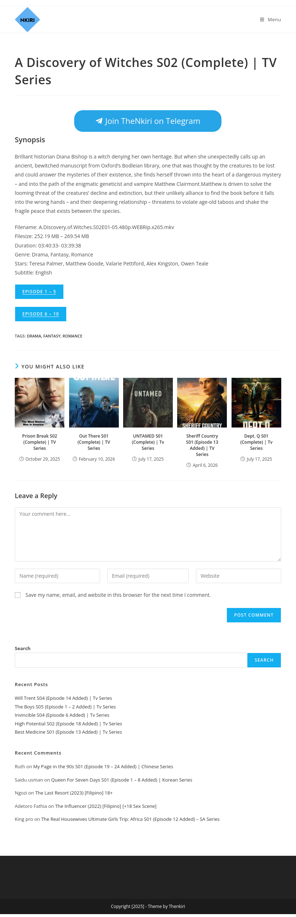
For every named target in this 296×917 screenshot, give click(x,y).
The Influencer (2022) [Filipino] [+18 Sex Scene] (106, 806)
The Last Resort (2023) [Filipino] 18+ (74, 792)
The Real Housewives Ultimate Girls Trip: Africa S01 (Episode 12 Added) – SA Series (130, 819)
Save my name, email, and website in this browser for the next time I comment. (118, 594)
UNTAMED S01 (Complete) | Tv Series (148, 442)
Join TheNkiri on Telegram (148, 120)
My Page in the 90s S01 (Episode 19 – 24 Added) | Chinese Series (103, 766)
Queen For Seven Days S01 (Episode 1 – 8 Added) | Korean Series (121, 780)
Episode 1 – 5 (39, 291)
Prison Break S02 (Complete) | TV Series (39, 442)
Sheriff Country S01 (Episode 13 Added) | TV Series (202, 445)
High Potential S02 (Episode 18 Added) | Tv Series (68, 723)
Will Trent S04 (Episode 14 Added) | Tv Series (63, 698)
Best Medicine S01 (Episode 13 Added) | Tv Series (68, 732)
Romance (72, 336)
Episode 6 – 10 (40, 314)
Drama (34, 336)
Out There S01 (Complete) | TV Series (93, 442)
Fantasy (51, 336)
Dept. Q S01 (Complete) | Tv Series (256, 442)
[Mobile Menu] (270, 19)
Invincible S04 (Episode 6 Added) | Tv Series (62, 715)
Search (23, 648)
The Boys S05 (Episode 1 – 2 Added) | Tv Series (65, 706)
